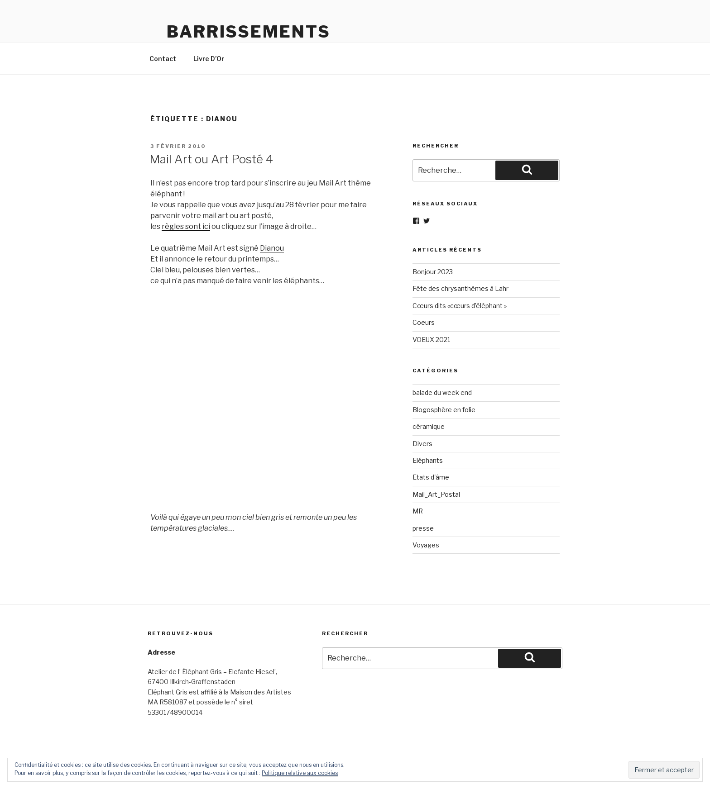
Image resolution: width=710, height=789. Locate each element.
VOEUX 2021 (431, 339)
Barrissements (248, 32)
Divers (422, 443)
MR (418, 511)
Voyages (426, 545)
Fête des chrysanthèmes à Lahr (461, 288)
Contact (162, 58)
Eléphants (428, 460)
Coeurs (424, 322)
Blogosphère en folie (444, 410)
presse (423, 528)
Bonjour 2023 (433, 272)
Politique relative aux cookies (300, 773)
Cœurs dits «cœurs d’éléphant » (460, 305)
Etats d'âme (431, 477)
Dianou (272, 248)
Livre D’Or (208, 58)
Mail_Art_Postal (436, 494)
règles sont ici (186, 226)
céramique (429, 426)
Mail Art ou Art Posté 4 (211, 159)
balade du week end (442, 392)
